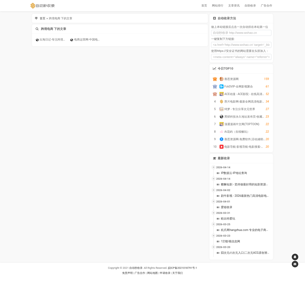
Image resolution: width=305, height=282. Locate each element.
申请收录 (165, 272)
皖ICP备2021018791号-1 (182, 267)
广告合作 (266, 5)
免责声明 (127, 272)
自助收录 (250, 5)
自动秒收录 (136, 267)
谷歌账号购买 (158, 277)
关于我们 (177, 272)
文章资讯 (234, 5)
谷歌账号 (144, 277)
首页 (204, 5)
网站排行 (217, 5)
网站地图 (152, 272)
